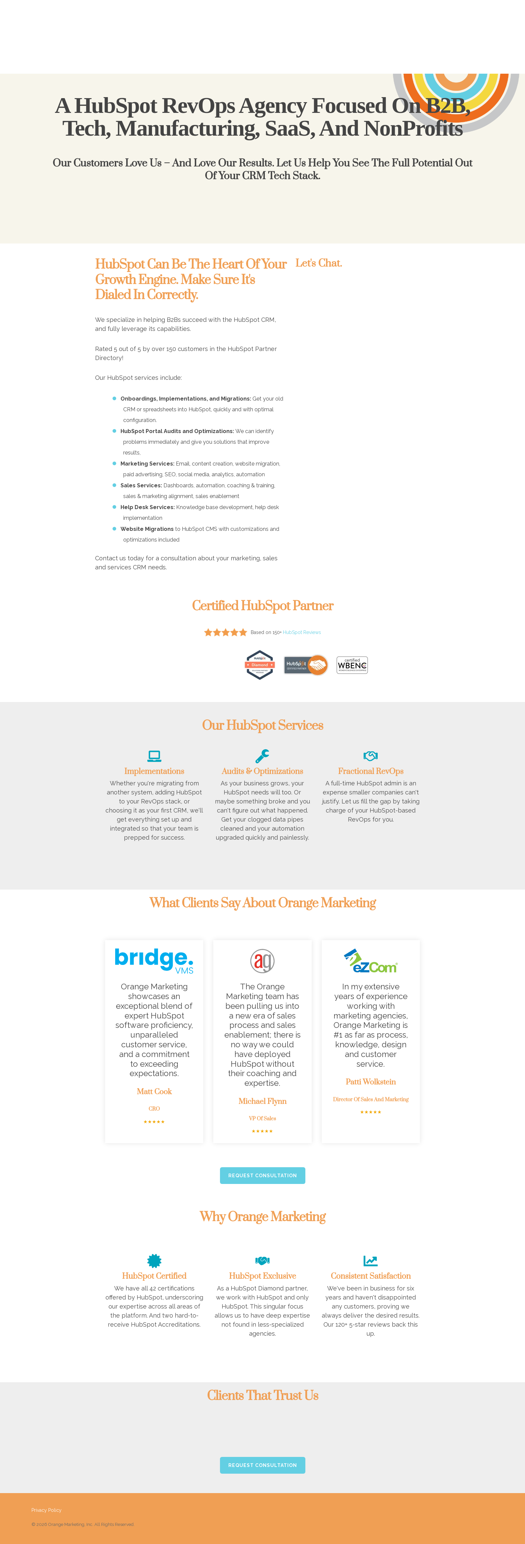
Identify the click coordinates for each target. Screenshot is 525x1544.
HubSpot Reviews (302, 632)
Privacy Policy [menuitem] (46, 1501)
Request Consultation (262, 1167)
